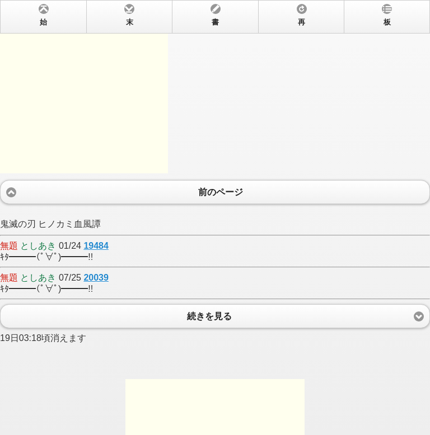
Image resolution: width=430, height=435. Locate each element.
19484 (96, 245)
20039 (96, 277)
